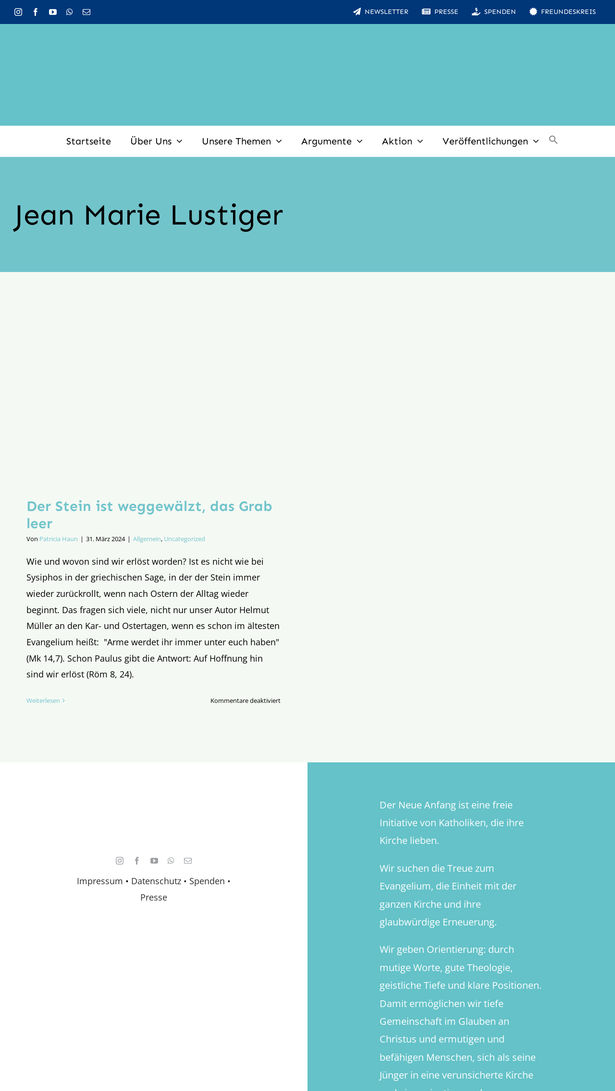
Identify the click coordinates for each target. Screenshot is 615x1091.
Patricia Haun (58, 538)
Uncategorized (184, 538)
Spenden (208, 881)
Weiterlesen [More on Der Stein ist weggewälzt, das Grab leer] (43, 700)
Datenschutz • (159, 881)
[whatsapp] (69, 12)
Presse (153, 897)
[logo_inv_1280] (307, 38)
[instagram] (18, 12)
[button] (553, 141)
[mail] (86, 12)
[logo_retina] (156, 814)
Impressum (100, 881)
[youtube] (53, 12)
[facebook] (35, 12)
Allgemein (147, 538)
